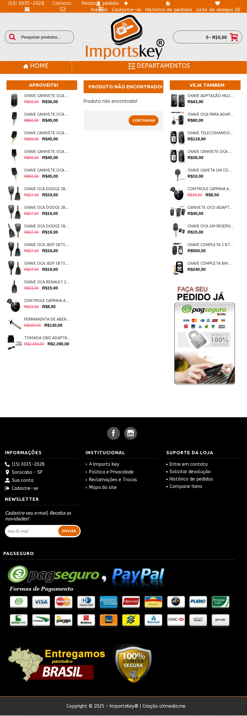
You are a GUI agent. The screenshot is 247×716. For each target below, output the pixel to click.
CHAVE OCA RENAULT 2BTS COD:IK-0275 (47, 282)
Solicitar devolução (188, 471)
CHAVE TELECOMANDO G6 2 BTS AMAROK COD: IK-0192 (211, 133)
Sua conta (19, 481)
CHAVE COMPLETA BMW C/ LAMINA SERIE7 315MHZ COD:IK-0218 (211, 263)
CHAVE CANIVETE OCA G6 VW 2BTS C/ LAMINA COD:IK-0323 (211, 151)
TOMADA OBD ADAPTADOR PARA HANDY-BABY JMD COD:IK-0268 (47, 338)
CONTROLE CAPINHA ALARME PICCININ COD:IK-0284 (47, 300)
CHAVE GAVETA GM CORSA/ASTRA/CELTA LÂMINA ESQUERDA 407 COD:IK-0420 (211, 170)
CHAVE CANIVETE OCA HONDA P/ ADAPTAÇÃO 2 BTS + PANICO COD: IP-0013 (47, 114)
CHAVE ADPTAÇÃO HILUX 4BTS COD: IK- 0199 (211, 95)
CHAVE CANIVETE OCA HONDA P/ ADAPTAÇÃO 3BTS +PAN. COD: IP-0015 (47, 170)
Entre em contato (187, 464)
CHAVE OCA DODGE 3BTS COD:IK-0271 (47, 226)
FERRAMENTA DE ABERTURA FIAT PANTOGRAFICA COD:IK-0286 (47, 319)
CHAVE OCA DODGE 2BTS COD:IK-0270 (47, 207)
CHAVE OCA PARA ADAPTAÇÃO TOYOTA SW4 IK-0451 (211, 114)
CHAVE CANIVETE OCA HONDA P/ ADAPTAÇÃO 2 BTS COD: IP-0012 (47, 133)
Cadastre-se (21, 489)
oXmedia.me (172, 706)
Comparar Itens (184, 486)
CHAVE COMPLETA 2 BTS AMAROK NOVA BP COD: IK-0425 (211, 245)
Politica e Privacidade (110, 472)
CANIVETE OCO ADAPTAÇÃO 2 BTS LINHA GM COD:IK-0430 (211, 207)
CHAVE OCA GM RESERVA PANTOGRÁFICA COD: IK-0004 (211, 226)
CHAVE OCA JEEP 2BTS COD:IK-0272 (47, 245)
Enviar (69, 531)
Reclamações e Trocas (111, 480)
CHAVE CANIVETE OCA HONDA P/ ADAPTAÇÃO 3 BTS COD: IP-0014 (47, 151)
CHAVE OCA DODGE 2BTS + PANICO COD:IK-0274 (47, 189)
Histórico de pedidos (189, 479)
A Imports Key (102, 464)
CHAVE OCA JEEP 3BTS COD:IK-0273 (47, 263)
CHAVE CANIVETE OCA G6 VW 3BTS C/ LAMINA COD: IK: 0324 (47, 95)
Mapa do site (101, 488)
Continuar (144, 120)
